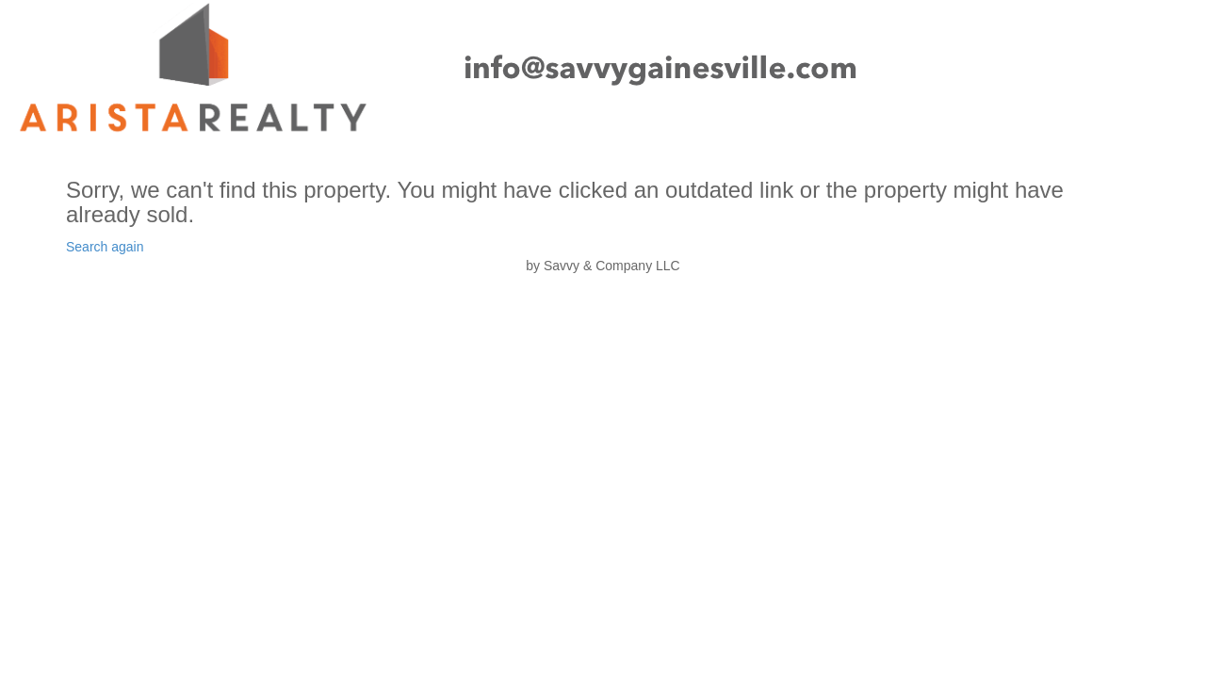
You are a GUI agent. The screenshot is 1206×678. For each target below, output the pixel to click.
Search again (105, 246)
